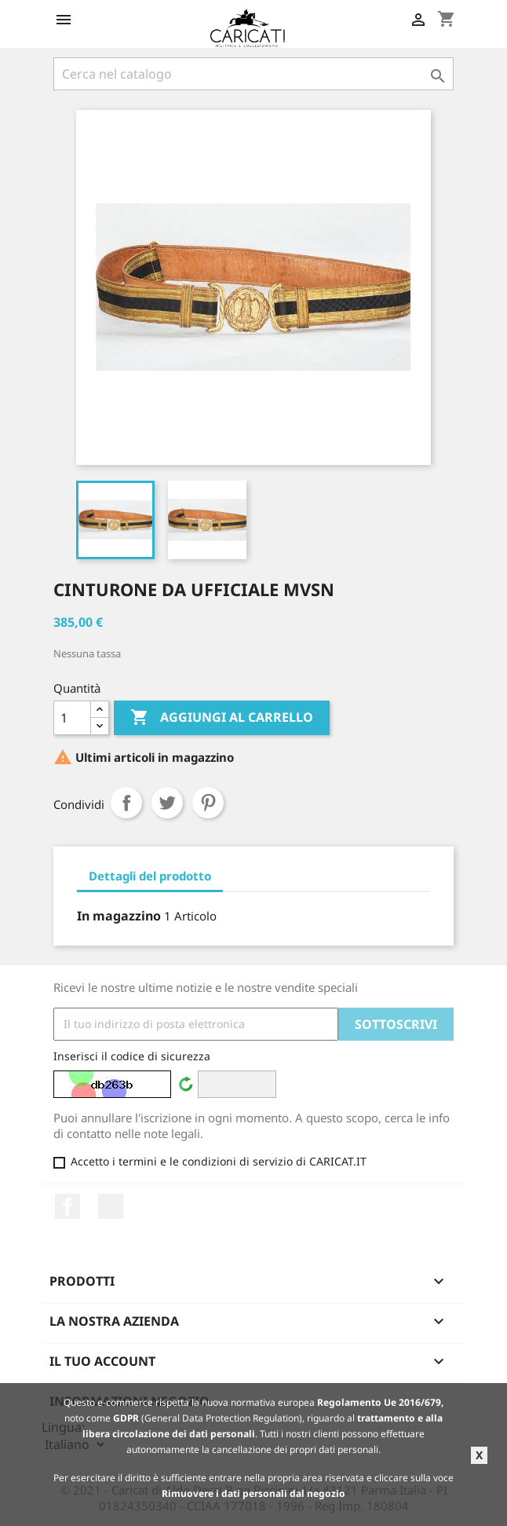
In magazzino (119, 916)
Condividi (126, 802)
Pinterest (208, 802)
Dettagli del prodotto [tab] (150, 876)
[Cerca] (253, 73)
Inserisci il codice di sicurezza (131, 1055)
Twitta (167, 802)
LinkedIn (110, 1206)
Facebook (67, 1206)
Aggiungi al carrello (221, 718)
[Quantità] (72, 718)
